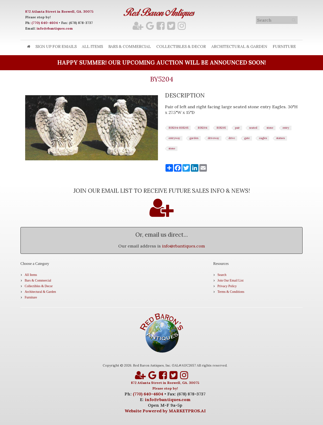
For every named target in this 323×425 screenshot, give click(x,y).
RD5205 (221, 127)
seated (253, 127)
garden (193, 138)
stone (270, 127)
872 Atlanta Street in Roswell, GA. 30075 (59, 11)
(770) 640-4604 (45, 23)
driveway (213, 138)
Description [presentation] (185, 95)
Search (221, 275)
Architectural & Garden (239, 46)
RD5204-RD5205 (178, 127)
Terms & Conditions (230, 292)
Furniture (284, 46)
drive (231, 138)
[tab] (185, 95)
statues (280, 138)
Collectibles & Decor (181, 46)
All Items (92, 46)
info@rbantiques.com (55, 28)
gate (247, 138)
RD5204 (202, 127)
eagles (263, 138)
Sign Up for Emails (56, 46)
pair (237, 127)
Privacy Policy (227, 286)
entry (286, 127)
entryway (174, 138)
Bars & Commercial (129, 46)
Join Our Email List (230, 280)
